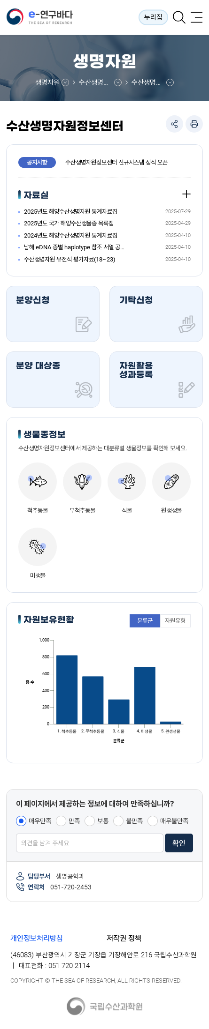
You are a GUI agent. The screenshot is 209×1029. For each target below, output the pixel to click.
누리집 (153, 17)
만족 (74, 821)
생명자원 (47, 82)
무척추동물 (82, 510)
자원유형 (175, 620)
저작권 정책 (124, 938)
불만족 (134, 821)
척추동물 (37, 510)
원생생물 (171, 510)
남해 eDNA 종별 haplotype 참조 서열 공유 (74, 247)
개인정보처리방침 (36, 938)
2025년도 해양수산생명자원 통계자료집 (70, 211)
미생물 (38, 575)
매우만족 (40, 821)
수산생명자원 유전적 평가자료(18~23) (70, 259)
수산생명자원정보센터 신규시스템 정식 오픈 (116, 162)
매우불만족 (174, 821)
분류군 (145, 620)
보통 (102, 821)
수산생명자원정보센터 (100, 82)
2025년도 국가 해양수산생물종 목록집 (69, 223)
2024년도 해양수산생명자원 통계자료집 (70, 235)
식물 (127, 510)
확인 (179, 843)
